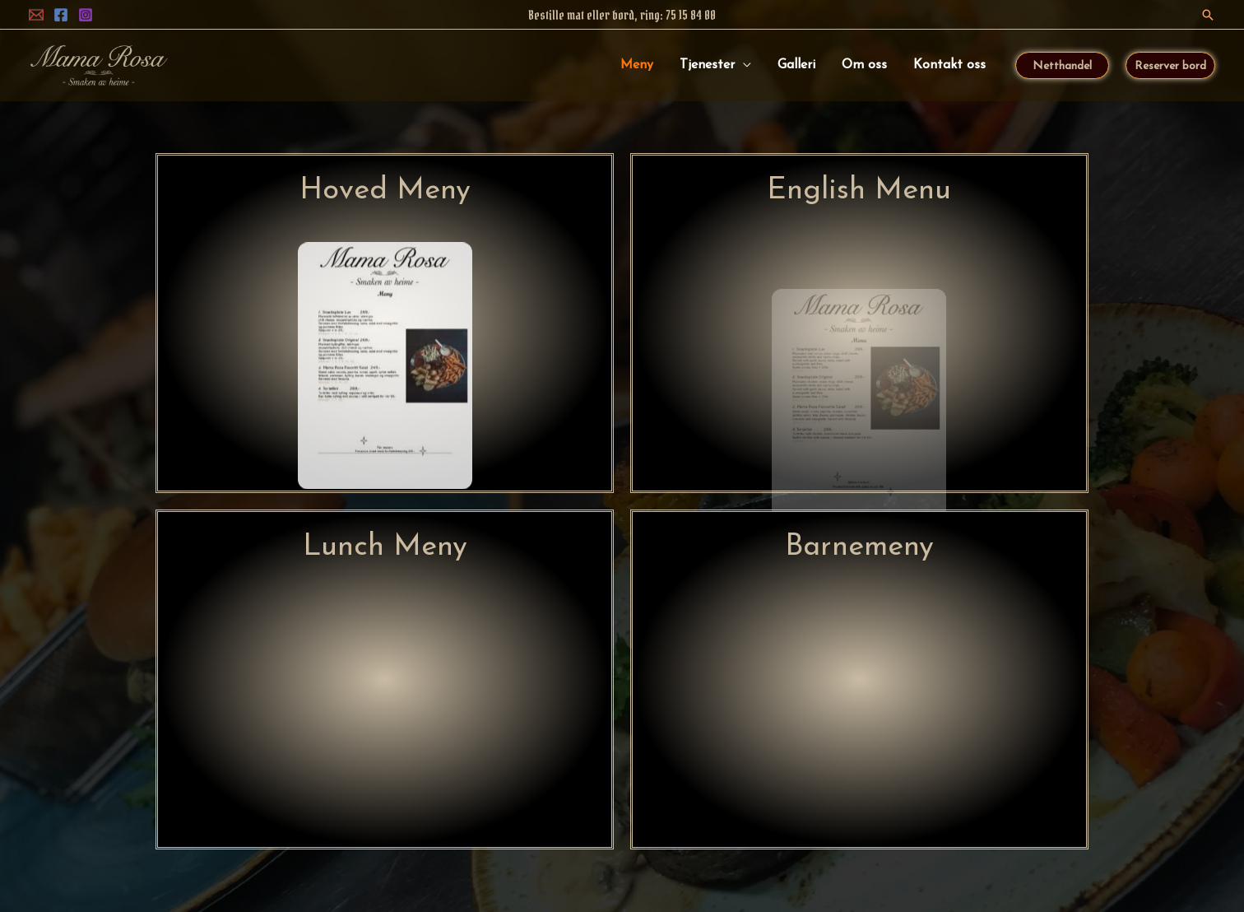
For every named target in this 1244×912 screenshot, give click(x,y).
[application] (743, 65)
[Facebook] (60, 14)
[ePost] (36, 14)
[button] (1207, 14)
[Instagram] (85, 14)
